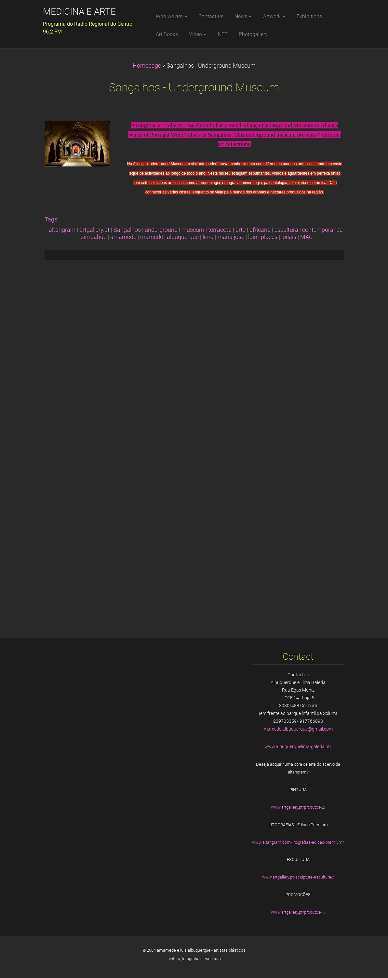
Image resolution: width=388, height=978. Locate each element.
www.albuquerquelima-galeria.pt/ (298, 746)
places (269, 237)
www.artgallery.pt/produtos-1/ (298, 912)
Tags (51, 219)
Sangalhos (127, 230)
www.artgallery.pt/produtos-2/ (298, 807)
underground (161, 230)
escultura (286, 230)
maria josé (231, 237)
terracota (220, 230)
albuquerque (183, 237)
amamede (123, 237)
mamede (151, 237)
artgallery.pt (94, 230)
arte (240, 230)
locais (288, 237)
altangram (62, 230)
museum (192, 230)
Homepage (147, 65)
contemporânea (322, 230)
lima (208, 237)
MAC (306, 237)
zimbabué (93, 237)
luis (252, 237)
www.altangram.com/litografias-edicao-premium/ (298, 842)
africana (260, 230)
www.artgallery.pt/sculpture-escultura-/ (298, 877)
